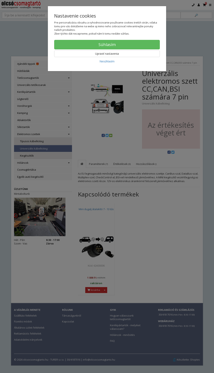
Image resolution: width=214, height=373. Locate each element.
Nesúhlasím (107, 61)
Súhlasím (107, 44)
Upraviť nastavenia (107, 53)
